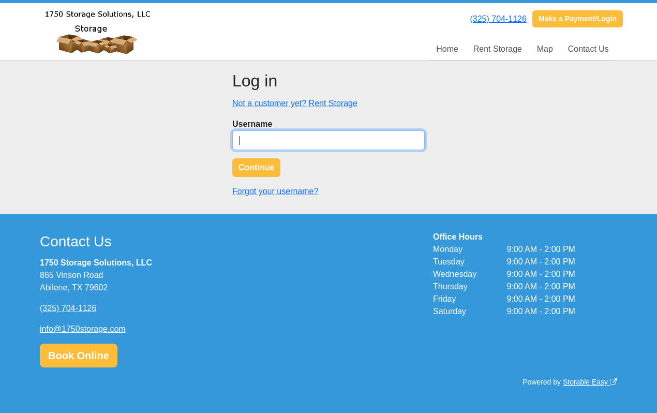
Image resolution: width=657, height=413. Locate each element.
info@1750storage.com (83, 329)
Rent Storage (497, 49)
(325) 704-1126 (498, 18)
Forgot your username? (275, 191)
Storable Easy (590, 382)
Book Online (78, 355)
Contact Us (588, 49)
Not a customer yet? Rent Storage (294, 103)
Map (545, 49)
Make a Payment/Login (578, 18)
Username (252, 124)
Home (447, 49)
